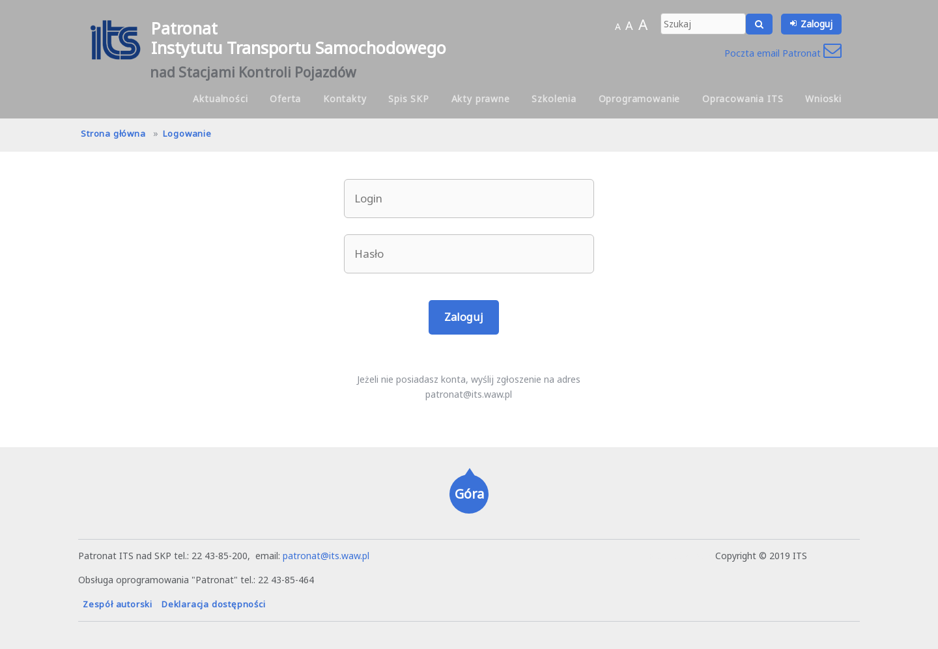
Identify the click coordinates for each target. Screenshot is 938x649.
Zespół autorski (117, 604)
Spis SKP (408, 98)
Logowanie (187, 133)
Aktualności (220, 98)
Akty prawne (480, 98)
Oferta (285, 98)
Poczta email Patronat (783, 53)
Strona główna (113, 133)
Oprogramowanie (640, 98)
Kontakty (345, 98)
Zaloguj (816, 24)
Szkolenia (554, 98)
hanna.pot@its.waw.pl (667, 555)
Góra (469, 494)
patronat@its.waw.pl (326, 555)
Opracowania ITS (743, 98)
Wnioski (823, 98)
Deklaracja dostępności (214, 604)
